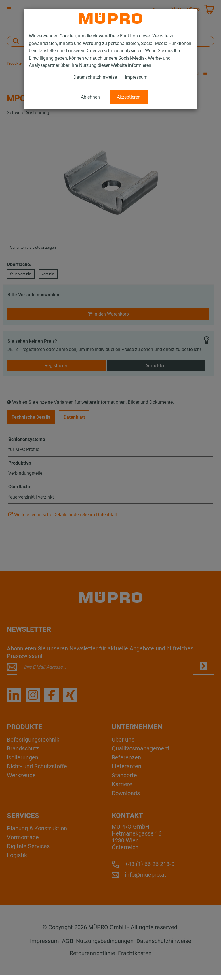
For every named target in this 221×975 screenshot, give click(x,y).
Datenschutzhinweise (95, 77)
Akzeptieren (128, 97)
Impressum (136, 77)
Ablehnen (90, 97)
